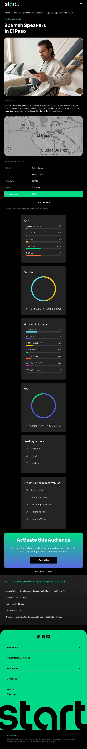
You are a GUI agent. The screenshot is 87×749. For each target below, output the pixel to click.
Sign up (11, 694)
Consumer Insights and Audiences (28, 13)
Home (7, 13)
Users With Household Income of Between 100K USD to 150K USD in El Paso (36, 591)
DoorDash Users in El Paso (16, 597)
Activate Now (43, 202)
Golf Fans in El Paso (14, 610)
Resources (12, 668)
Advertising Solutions (18, 658)
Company (12, 679)
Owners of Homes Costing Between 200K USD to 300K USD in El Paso (34, 617)
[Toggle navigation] (80, 4)
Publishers (12, 647)
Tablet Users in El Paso (15, 604)
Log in (10, 689)
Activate (43, 560)
